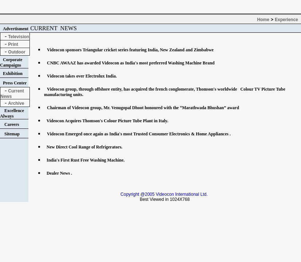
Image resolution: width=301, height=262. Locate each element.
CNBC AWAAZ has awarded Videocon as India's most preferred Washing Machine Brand (130, 63)
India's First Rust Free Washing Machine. (84, 160)
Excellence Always (12, 113)
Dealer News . (58, 173)
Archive (16, 103)
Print (13, 44)
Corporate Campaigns (11, 62)
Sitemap (12, 133)
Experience (286, 19)
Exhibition (13, 73)
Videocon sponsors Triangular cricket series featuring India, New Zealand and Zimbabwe (130, 49)
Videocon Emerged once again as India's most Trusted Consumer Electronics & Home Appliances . (139, 133)
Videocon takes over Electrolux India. (82, 76)
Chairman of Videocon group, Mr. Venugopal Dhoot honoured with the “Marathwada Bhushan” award (143, 107)
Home (263, 19)
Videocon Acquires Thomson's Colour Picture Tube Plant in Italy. (106, 120)
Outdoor (16, 52)
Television (18, 36)
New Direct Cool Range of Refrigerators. (83, 147)
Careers (11, 124)
